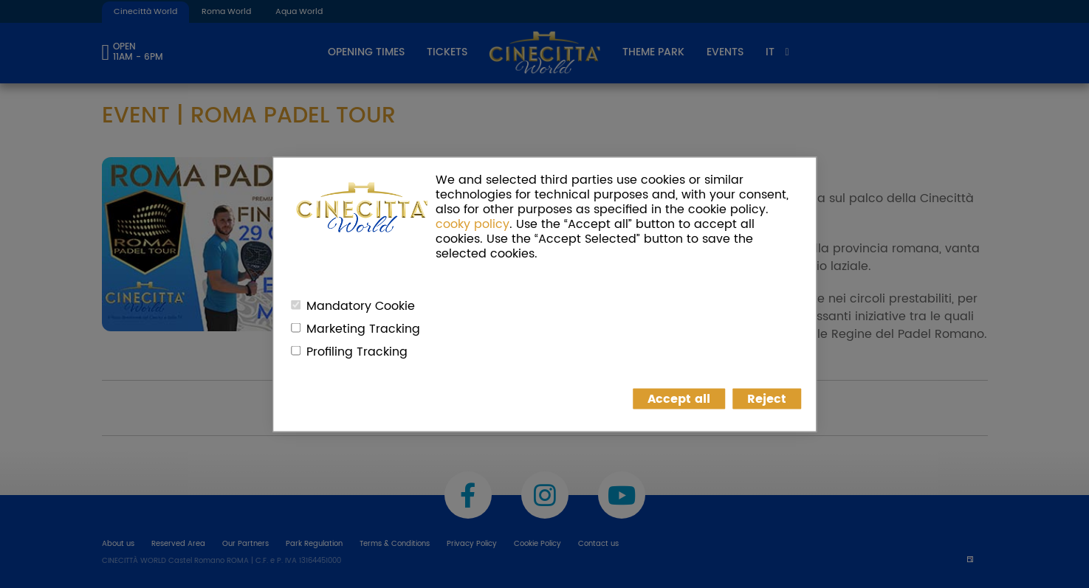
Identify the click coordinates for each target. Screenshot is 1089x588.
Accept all (678, 398)
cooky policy (472, 223)
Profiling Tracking (357, 351)
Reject (766, 398)
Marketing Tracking (363, 328)
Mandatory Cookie (360, 305)
